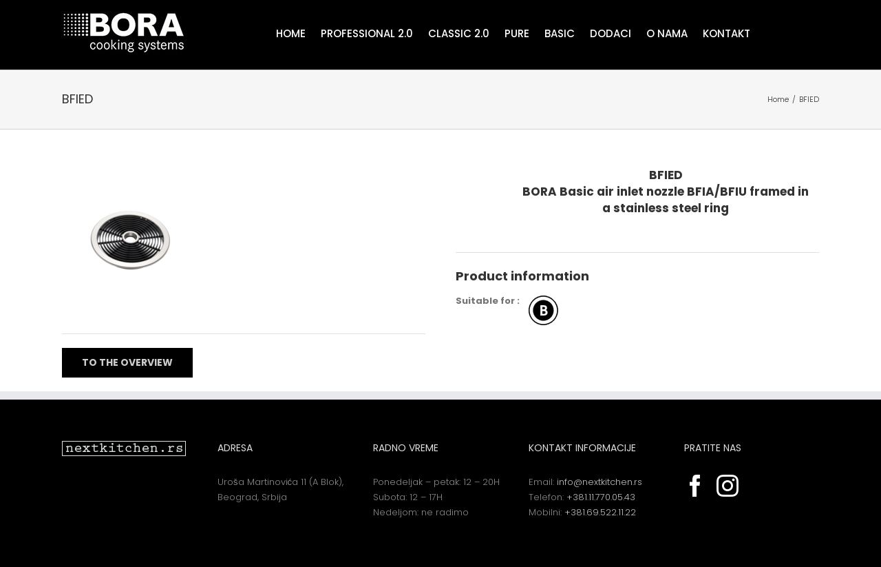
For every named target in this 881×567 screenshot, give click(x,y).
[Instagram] (728, 486)
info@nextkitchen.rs (599, 481)
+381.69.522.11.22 (600, 512)
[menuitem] (298, 32)
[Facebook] (695, 486)
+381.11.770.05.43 (600, 497)
